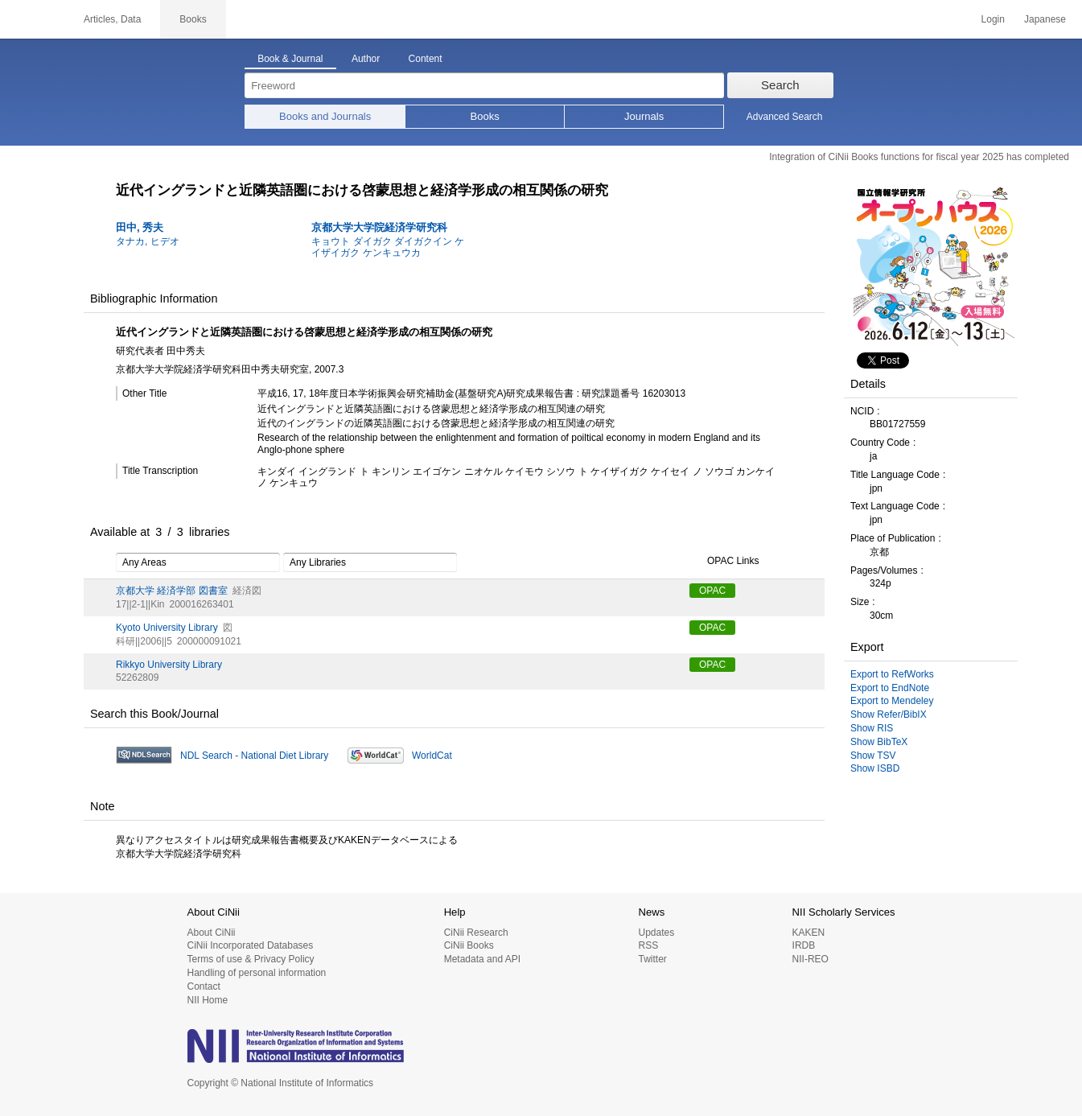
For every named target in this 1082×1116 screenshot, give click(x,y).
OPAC (712, 590)
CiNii (32, 19)
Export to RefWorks (892, 674)
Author (366, 58)
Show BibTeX (878, 741)
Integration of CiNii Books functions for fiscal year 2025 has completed (919, 157)
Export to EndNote (889, 688)
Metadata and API (482, 959)
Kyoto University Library (167, 627)
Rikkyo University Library (169, 664)
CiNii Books (469, 945)
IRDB (804, 945)
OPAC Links (724, 561)
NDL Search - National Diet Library (254, 755)
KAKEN (808, 932)
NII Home (207, 1000)
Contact (203, 986)
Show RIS (871, 728)
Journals (644, 116)
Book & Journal (290, 58)
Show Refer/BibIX (888, 714)
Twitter (652, 959)
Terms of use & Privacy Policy (251, 959)
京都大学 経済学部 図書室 (172, 590)
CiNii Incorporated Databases (250, 945)
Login (993, 19)
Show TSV (872, 755)
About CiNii (211, 932)
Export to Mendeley (891, 700)
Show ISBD (874, 768)
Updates (656, 932)
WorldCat (432, 755)
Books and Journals (325, 116)
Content (425, 58)
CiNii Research (476, 932)
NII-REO (810, 959)
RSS (648, 945)
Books (485, 116)
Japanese (1045, 19)
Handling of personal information (257, 972)
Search (780, 85)
